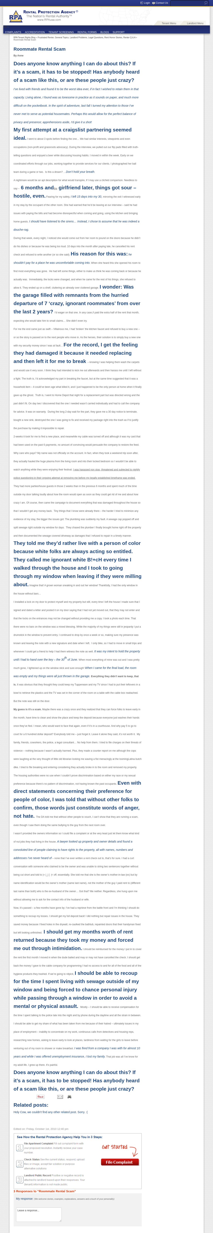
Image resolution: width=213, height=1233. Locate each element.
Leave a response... (39, 1214)
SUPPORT (119, 32)
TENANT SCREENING (61, 32)
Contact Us (162, 2)
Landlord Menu (195, 23)
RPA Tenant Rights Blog (25, 37)
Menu (6, 26)
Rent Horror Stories (113, 37)
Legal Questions (95, 37)
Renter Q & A (129, 37)
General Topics (62, 37)
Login (147, 2)
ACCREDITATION (35, 32)
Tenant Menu (169, 23)
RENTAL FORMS (87, 32)
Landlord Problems (78, 37)
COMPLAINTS (13, 32)
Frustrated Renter (46, 37)
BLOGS (104, 32)
